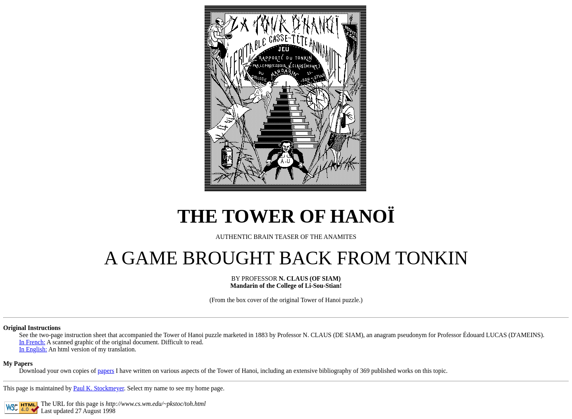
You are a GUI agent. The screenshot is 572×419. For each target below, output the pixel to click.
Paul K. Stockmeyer (98, 388)
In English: (33, 349)
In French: (32, 342)
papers (106, 370)
